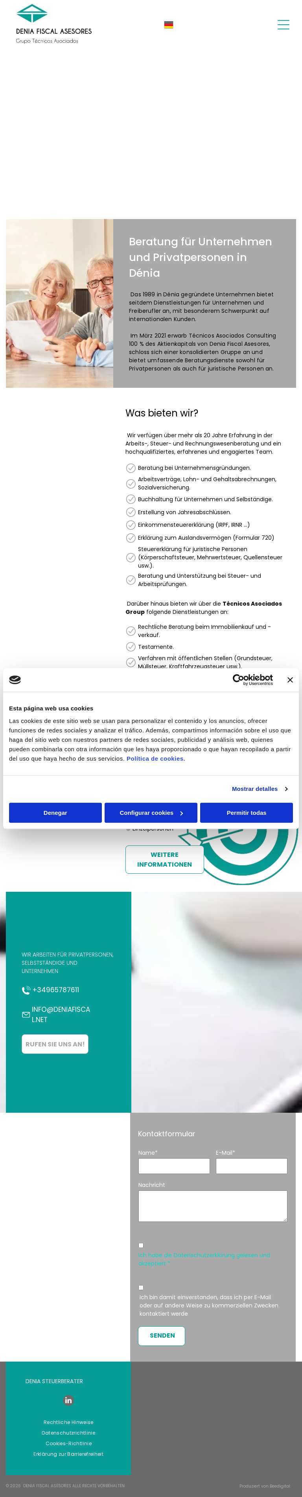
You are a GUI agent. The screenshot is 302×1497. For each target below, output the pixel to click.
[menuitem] (68, 1422)
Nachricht (151, 1185)
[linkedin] (68, 1401)
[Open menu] (283, 25)
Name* (148, 1153)
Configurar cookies (151, 812)
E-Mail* (225, 1153)
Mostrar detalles (255, 788)
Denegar (55, 812)
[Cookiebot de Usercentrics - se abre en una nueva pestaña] (238, 680)
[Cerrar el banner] (290, 680)
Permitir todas (247, 812)
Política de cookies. (156, 758)
